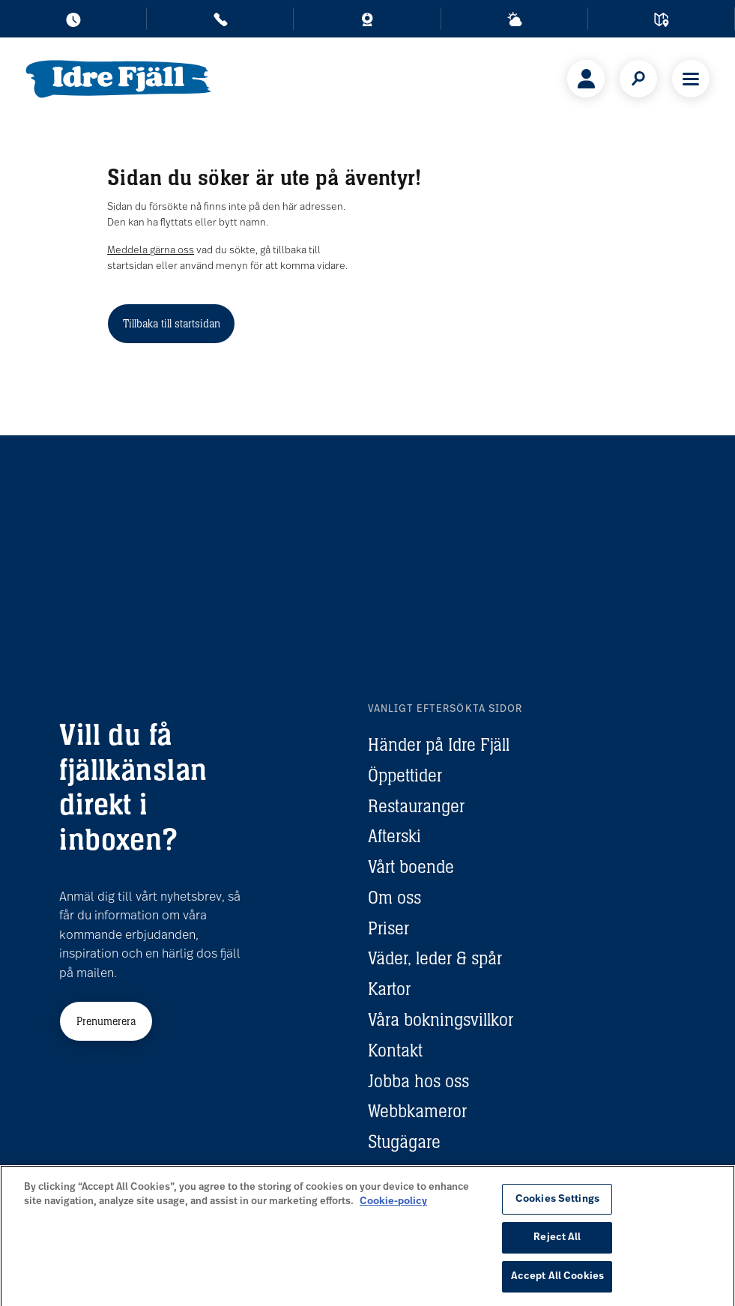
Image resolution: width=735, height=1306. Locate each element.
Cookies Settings (557, 1207)
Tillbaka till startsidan (171, 323)
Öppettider (405, 775)
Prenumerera (106, 1021)
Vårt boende (411, 866)
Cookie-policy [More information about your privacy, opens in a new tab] (393, 1209)
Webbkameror (417, 1111)
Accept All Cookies (557, 1284)
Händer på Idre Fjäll (438, 744)
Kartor (389, 989)
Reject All (557, 1245)
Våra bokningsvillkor (440, 1019)
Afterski (394, 836)
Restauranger (416, 806)
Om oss (394, 897)
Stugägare (404, 1141)
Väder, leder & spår (435, 958)
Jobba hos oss (418, 1081)
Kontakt (395, 1050)
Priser (388, 928)
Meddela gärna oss (150, 251)
